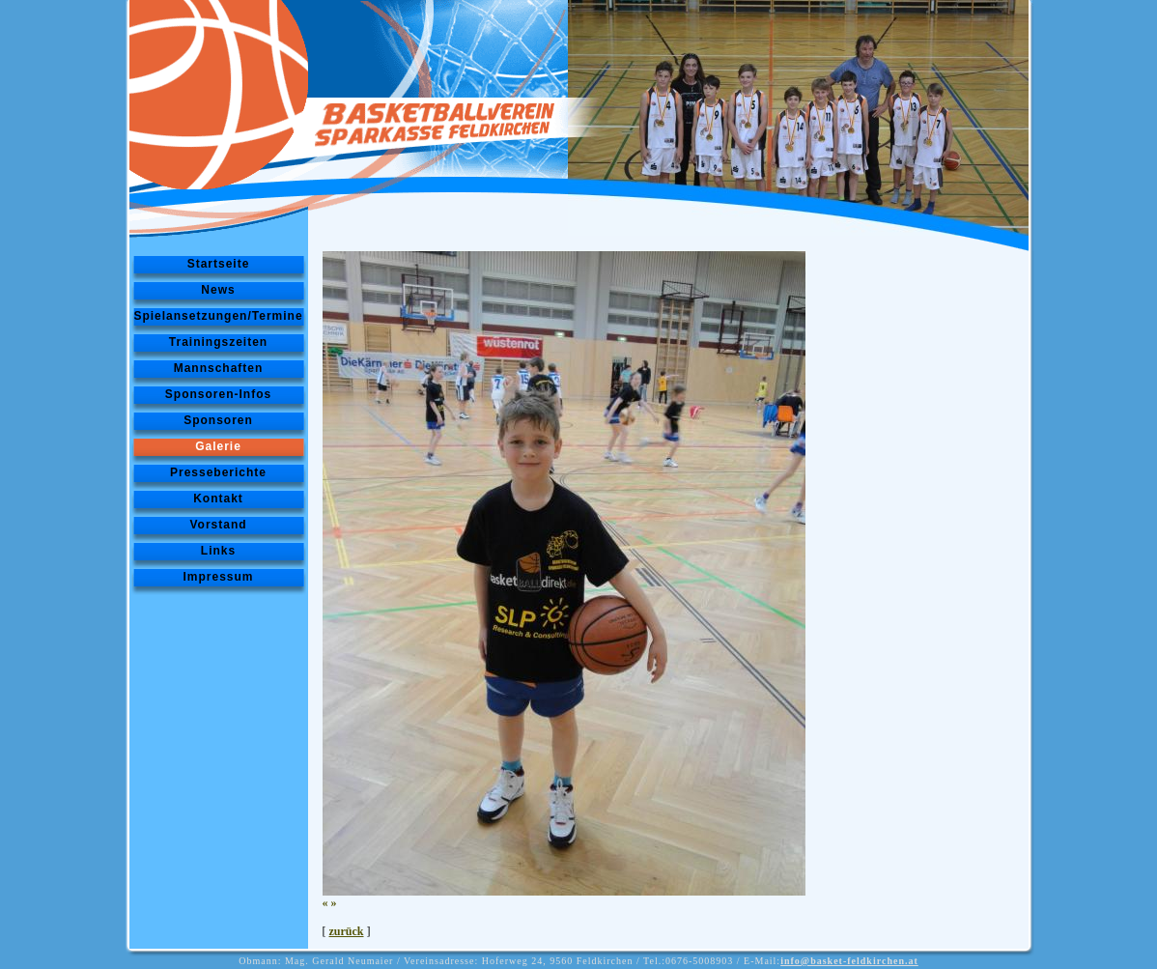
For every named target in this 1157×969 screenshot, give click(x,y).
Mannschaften (219, 368)
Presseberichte (218, 472)
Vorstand (217, 524)
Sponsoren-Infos (218, 394)
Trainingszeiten (218, 342)
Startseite (218, 264)
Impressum (218, 577)
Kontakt (218, 498)
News (218, 290)
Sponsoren (218, 420)
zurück (346, 931)
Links (218, 550)
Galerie (218, 446)
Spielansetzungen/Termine (217, 316)
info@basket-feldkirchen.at (849, 960)
